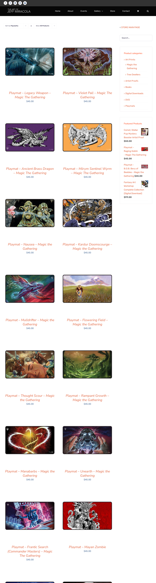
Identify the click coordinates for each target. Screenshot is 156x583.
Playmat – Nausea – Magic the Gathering (30, 246)
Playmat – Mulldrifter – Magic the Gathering (30, 322)
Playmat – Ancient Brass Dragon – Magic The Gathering (30, 171)
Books (128, 87)
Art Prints (130, 59)
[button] (147, 11)
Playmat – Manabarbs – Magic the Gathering (30, 473)
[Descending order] (31, 25)
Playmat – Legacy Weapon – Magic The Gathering (30, 95)
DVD (127, 99)
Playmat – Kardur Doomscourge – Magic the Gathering (87, 246)
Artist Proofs (131, 81)
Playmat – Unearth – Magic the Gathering (87, 473)
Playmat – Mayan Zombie (87, 547)
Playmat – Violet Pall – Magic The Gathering (87, 95)
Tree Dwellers (133, 74)
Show (42, 26)
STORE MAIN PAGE (130, 27)
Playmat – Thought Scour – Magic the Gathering (30, 397)
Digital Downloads (134, 93)
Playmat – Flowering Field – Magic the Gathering (87, 322)
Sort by (11, 26)
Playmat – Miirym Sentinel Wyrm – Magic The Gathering (87, 171)
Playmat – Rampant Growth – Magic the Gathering (87, 397)
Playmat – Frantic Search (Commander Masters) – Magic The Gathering (30, 551)
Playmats (130, 106)
